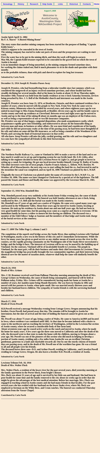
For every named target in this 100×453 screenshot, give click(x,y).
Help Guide (47, 4)
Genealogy (7, 4)
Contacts (87, 4)
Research (34, 4)
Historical (73, 4)
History (21, 4)
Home (96, 4)
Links (60, 4)
